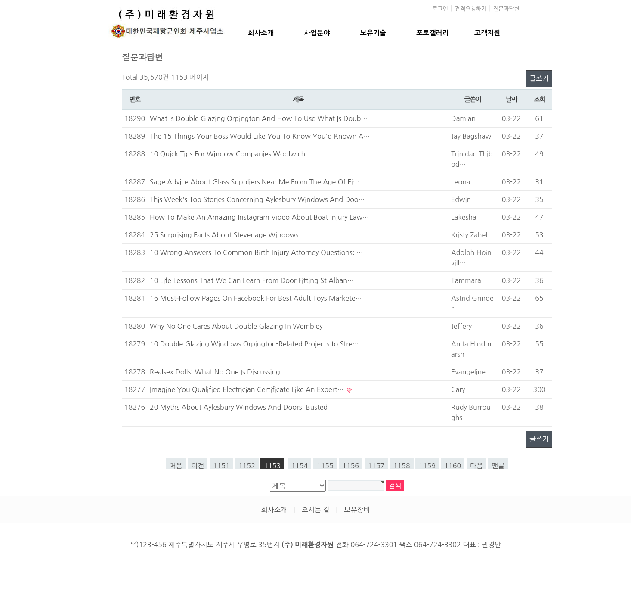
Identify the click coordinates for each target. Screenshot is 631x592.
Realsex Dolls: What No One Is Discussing (215, 371)
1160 (452, 465)
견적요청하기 (470, 9)
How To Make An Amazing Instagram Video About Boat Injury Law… (259, 217)
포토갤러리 (432, 33)
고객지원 (487, 33)
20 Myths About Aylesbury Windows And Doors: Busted (239, 407)
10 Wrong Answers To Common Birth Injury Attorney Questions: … (256, 252)
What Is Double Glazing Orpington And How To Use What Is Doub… (258, 118)
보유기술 (373, 33)
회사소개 (261, 33)
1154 (299, 465)
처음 (176, 465)
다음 (476, 465)
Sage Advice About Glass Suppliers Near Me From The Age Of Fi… (254, 181)
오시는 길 (316, 509)
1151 (221, 465)
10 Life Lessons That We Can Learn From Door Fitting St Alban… (252, 280)
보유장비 (357, 509)
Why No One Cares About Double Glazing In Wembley (236, 326)
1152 (246, 465)
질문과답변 (506, 9)
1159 (427, 465)
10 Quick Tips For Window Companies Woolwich (227, 153)
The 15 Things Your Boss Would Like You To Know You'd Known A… (260, 136)
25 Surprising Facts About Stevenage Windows (224, 234)
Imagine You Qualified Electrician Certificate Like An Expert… (248, 389)
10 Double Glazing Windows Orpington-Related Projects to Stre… (254, 343)
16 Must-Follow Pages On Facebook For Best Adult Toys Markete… (256, 298)
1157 (376, 465)
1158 (401, 465)
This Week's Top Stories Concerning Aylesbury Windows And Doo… (257, 199)
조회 (539, 99)
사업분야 (317, 33)
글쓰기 (539, 78)
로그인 (440, 9)
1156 (350, 465)
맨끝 (498, 465)
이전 (197, 465)
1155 (325, 465)
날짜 (511, 99)
